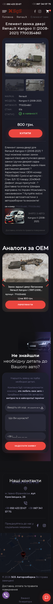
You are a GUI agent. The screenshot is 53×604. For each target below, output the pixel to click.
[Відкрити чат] (46, 597)
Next (48, 312)
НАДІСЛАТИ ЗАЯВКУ (25, 505)
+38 (11, 4)
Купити (25, 133)
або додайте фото (36, 466)
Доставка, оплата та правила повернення (25, 230)
